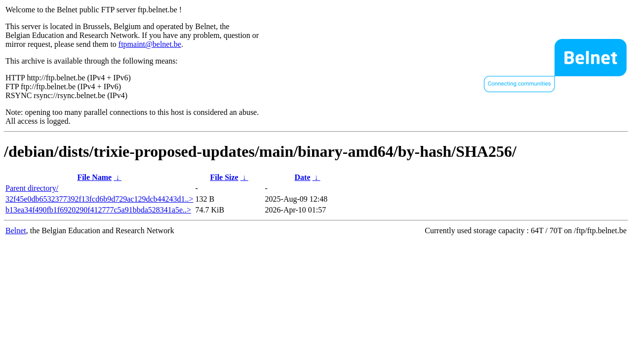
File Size (224, 177)
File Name (94, 177)
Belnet (15, 230)
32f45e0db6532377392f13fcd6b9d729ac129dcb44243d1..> (99, 199)
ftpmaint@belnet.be (149, 44)
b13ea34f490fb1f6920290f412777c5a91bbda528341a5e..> (98, 210)
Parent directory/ (31, 188)
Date (303, 177)
